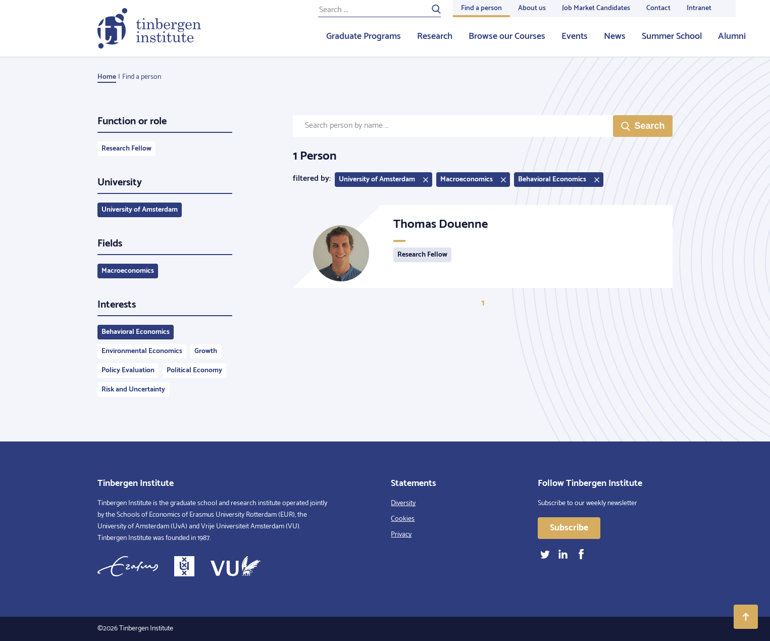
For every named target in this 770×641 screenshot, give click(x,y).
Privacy (401, 534)
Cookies (403, 519)
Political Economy (194, 370)
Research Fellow (126, 149)
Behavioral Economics (135, 332)
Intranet (699, 8)
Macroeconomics (127, 271)
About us (532, 8)
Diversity (403, 503)
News (615, 36)
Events (574, 36)
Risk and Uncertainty (133, 390)
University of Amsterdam (139, 210)
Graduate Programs (363, 36)
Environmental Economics (141, 351)
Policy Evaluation (128, 370)
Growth (205, 351)
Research (434, 36)
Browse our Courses (507, 36)
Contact (658, 8)
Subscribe (569, 527)
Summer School (672, 36)
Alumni (732, 36)
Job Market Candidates (596, 8)
